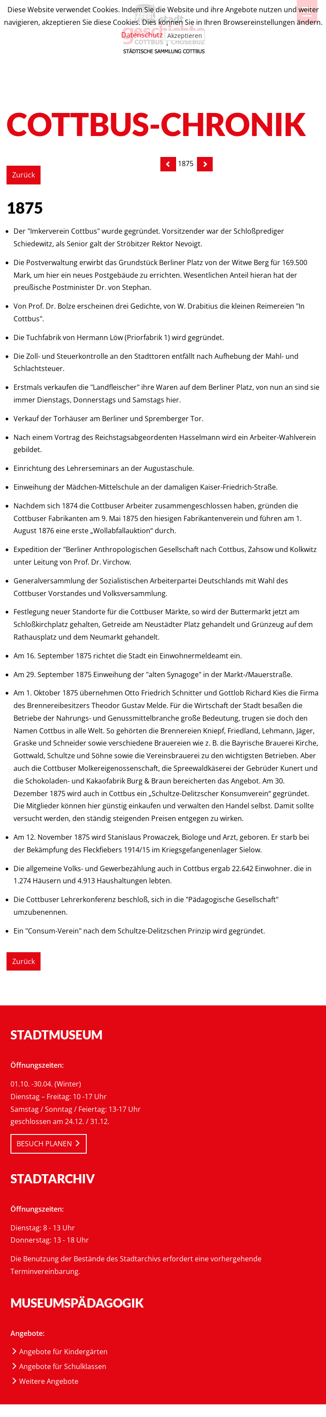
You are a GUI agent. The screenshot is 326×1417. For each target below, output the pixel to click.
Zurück (23, 175)
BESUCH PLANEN (49, 1143)
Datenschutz (142, 35)
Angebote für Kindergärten (59, 1351)
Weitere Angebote (44, 1381)
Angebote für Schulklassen (58, 1366)
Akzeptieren (184, 35)
